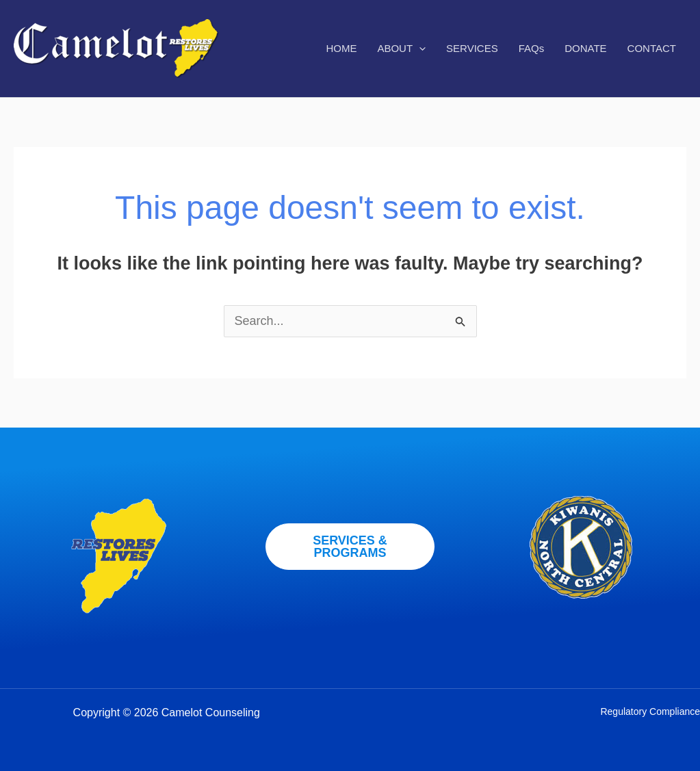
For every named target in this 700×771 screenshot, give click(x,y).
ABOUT (401, 49)
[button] (350, 546)
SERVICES (472, 48)
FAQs (532, 48)
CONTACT (651, 48)
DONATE (585, 48)
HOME (341, 48)
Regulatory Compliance (650, 711)
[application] (419, 49)
